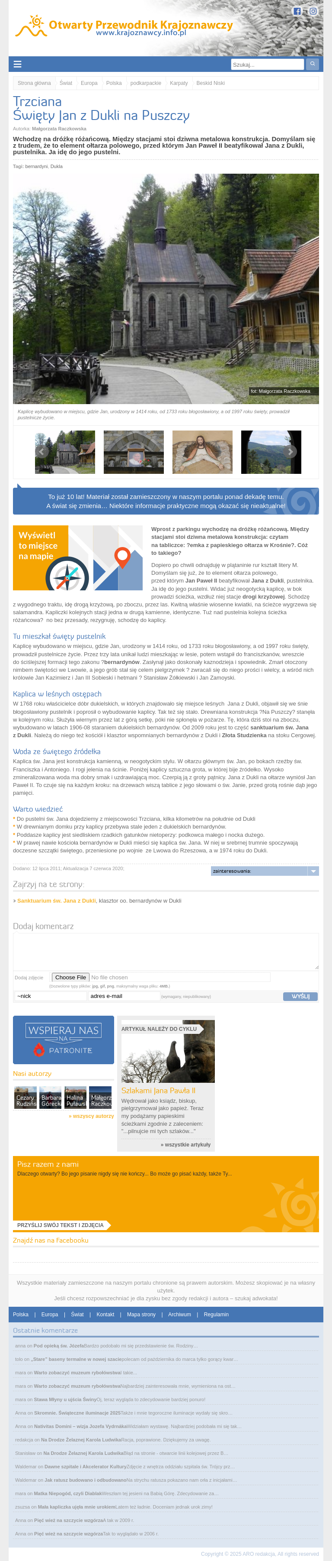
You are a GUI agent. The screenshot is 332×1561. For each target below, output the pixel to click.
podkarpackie (146, 83)
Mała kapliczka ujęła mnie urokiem (76, 1506)
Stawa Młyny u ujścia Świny (65, 1399)
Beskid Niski (211, 83)
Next (290, 452)
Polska (114, 83)
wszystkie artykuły (188, 1145)
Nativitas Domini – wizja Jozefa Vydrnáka (80, 1426)
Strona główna (34, 83)
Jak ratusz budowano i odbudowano (85, 1480)
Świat (66, 83)
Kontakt (106, 1315)
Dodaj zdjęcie (29, 977)
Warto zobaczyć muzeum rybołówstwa (77, 1372)
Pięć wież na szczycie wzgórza (68, 1520)
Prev (42, 452)
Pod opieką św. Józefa (59, 1345)
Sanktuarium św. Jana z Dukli (56, 900)
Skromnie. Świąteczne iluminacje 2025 (77, 1412)
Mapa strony (141, 1315)
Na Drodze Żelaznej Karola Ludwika (81, 1439)
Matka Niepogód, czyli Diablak (68, 1493)
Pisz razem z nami (48, 1164)
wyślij (301, 996)
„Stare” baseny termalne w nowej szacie (76, 1359)
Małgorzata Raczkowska (59, 128)
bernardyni (37, 166)
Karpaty (179, 83)
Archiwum (179, 1315)
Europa (89, 83)
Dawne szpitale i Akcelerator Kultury (86, 1466)
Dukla (57, 166)
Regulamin (216, 1315)
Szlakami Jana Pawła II (158, 1090)
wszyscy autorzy (93, 1116)
